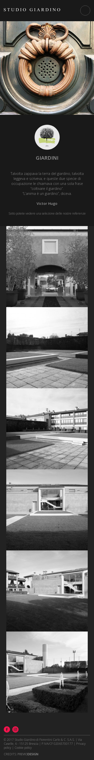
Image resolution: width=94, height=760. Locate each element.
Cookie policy (23, 748)
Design (28, 754)
